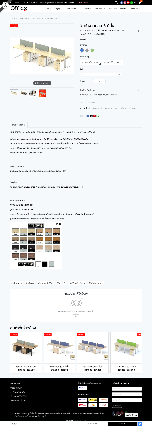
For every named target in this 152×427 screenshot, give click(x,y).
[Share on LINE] (97, 116)
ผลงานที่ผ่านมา (100, 8)
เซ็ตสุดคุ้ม (58, 8)
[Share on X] (91, 116)
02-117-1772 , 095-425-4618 (21, 3)
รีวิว (76, 317)
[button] (116, 2)
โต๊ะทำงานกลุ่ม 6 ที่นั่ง (128, 108)
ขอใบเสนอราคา (135, 8)
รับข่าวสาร (117, 405)
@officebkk (61, 3)
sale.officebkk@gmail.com (45, 3)
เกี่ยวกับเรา (113, 8)
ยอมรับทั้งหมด (131, 415)
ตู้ (64, 283)
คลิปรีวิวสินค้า (86, 8)
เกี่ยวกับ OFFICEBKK (18, 396)
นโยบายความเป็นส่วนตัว (25, 416)
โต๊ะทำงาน (30, 283)
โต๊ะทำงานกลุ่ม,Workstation (110, 108)
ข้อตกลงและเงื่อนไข (18, 400)
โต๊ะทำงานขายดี (37, 18)
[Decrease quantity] (95, 81)
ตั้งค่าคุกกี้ (117, 415)
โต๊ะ (58, 283)
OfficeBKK (91, 102)
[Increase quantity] (103, 81)
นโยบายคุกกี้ (41, 416)
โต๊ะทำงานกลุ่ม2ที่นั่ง (46, 283)
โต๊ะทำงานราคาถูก (96, 283)
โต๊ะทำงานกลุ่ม (16, 283)
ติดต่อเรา (123, 8)
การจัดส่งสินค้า (16, 388)
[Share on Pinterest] (94, 116)
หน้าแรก (48, 8)
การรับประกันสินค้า (17, 392)
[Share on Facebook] (87, 116)
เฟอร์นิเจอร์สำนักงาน (77, 283)
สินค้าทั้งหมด (72, 8)
